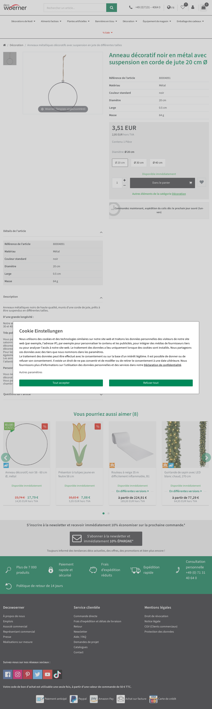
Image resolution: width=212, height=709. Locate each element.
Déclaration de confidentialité (162, 365)
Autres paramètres (30, 372)
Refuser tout (151, 383)
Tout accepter (61, 383)
